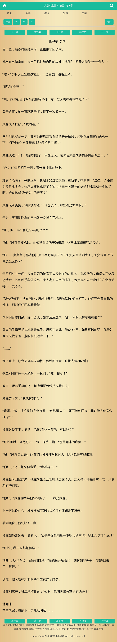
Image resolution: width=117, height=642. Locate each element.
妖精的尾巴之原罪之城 (91, 629)
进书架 (37, 32)
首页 (9, 13)
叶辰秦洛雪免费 (70, 629)
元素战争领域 (26, 629)
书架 (84, 13)
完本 (65, 13)
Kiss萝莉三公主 (52, 629)
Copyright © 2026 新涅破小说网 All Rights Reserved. (58, 636)
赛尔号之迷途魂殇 (99, 625)
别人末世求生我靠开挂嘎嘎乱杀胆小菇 (23, 625)
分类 (28, 13)
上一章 (14, 32)
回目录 (59, 32)
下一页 (104, 32)
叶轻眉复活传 (81, 625)
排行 (46, 13)
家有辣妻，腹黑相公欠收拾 (59, 625)
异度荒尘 (39, 629)
